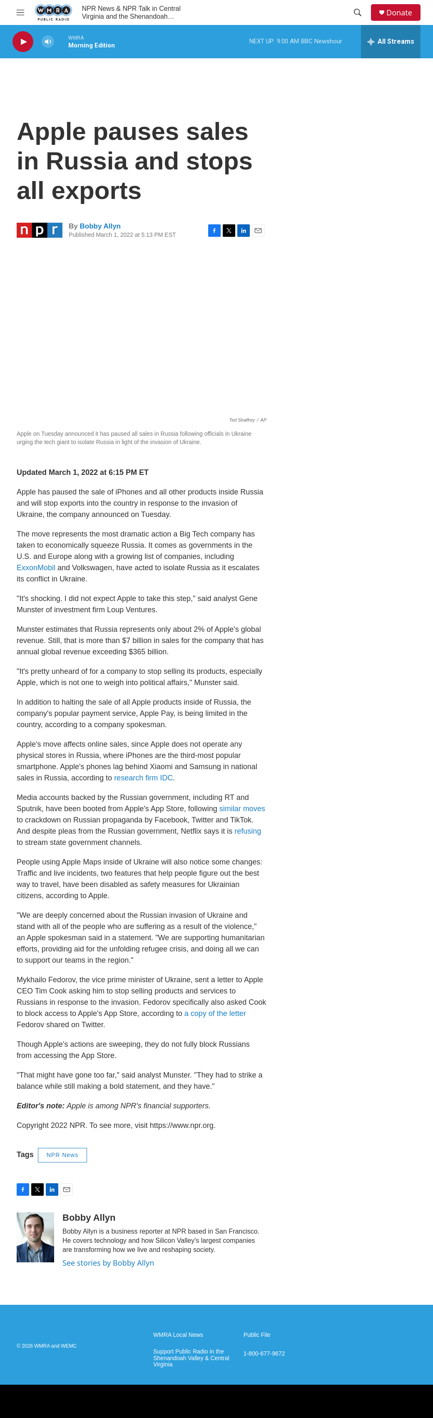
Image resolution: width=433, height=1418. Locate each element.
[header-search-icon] (358, 12)
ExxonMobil (36, 568)
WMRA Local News (178, 1335)
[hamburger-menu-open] (20, 12)
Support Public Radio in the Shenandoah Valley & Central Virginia (191, 1358)
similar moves (242, 809)
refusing (247, 831)
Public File (257, 1335)
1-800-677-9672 (264, 1354)
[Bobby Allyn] (35, 1237)
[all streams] (391, 41)
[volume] (48, 41)
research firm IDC (143, 778)
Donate (399, 12)
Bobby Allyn (100, 226)
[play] (23, 42)
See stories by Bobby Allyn (108, 1263)
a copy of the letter (215, 1013)
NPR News (62, 1155)
